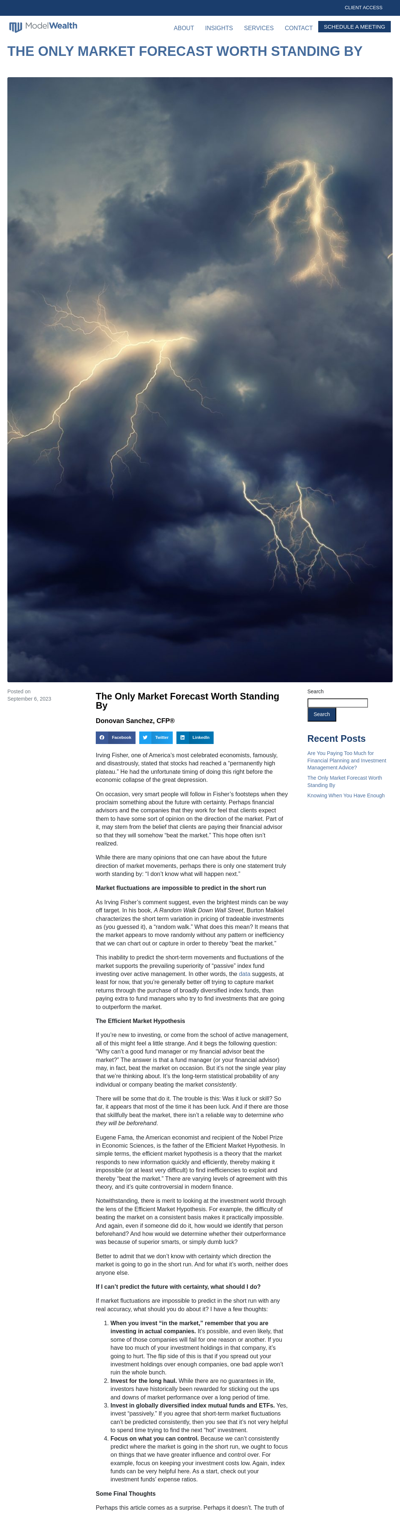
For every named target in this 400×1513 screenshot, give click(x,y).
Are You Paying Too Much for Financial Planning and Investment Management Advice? (347, 760)
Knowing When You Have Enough (346, 795)
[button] (116, 738)
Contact (299, 28)
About (184, 28)
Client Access (363, 7)
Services (259, 28)
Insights (219, 28)
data (244, 974)
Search (316, 691)
